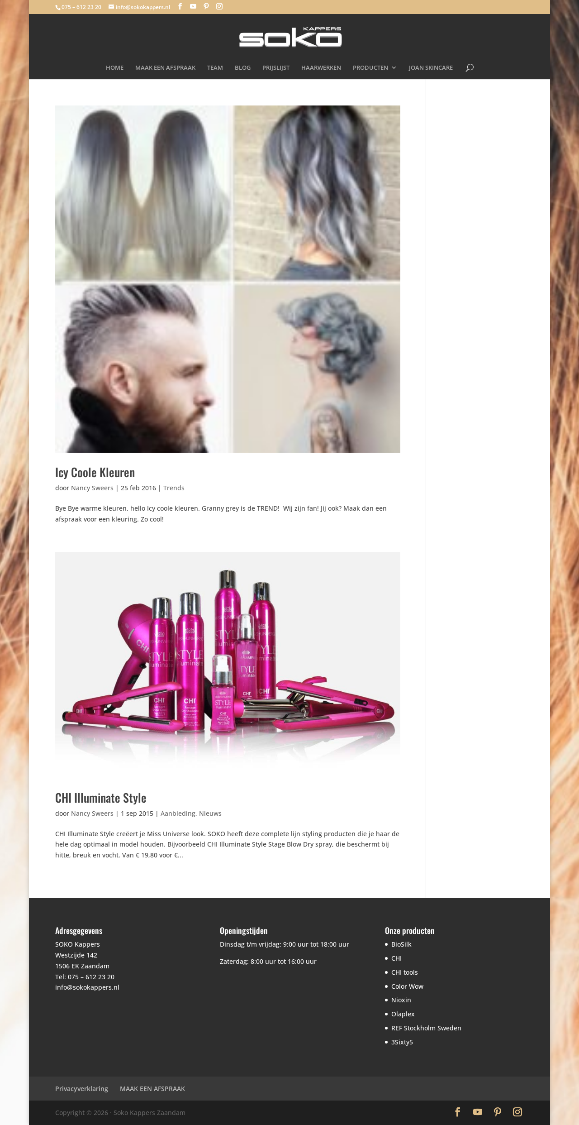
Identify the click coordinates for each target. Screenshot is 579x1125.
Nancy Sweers (92, 488)
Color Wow (407, 986)
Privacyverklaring (81, 1088)
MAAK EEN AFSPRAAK (165, 68)
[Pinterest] (206, 6)
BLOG (243, 68)
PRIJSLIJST (276, 68)
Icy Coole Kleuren (95, 472)
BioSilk (401, 944)
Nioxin (401, 1000)
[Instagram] (219, 6)
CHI (396, 958)
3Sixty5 (402, 1042)
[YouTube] (193, 6)
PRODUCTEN (370, 68)
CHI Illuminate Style (101, 797)
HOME (114, 68)
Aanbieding (178, 813)
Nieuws (210, 813)
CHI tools (404, 972)
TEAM (215, 68)
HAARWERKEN (321, 68)
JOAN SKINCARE (431, 68)
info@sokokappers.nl (87, 987)
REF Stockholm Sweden (426, 1028)
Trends (174, 488)
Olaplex (403, 1014)
